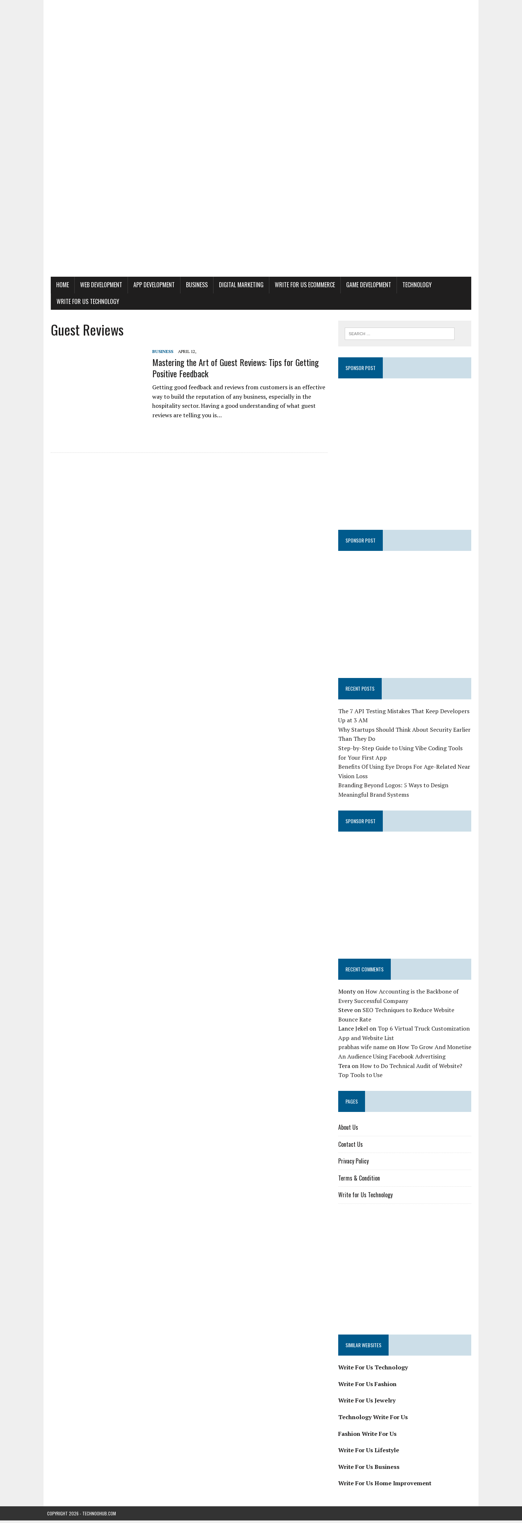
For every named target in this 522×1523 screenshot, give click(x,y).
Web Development (97, 284)
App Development (150, 284)
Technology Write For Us (374, 1420)
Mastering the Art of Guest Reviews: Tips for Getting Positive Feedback (232, 368)
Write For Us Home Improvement (385, 1486)
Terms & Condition (360, 1180)
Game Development (365, 284)
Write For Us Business (370, 1469)
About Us (349, 1129)
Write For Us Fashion (368, 1386)
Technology (413, 284)
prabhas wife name (364, 1050)
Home (59, 284)
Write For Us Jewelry (368, 1403)
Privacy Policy (354, 1163)
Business (193, 284)
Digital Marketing (237, 284)
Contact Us (351, 1146)
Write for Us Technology (84, 301)
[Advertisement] (261, 222)
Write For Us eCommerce (301, 284)
